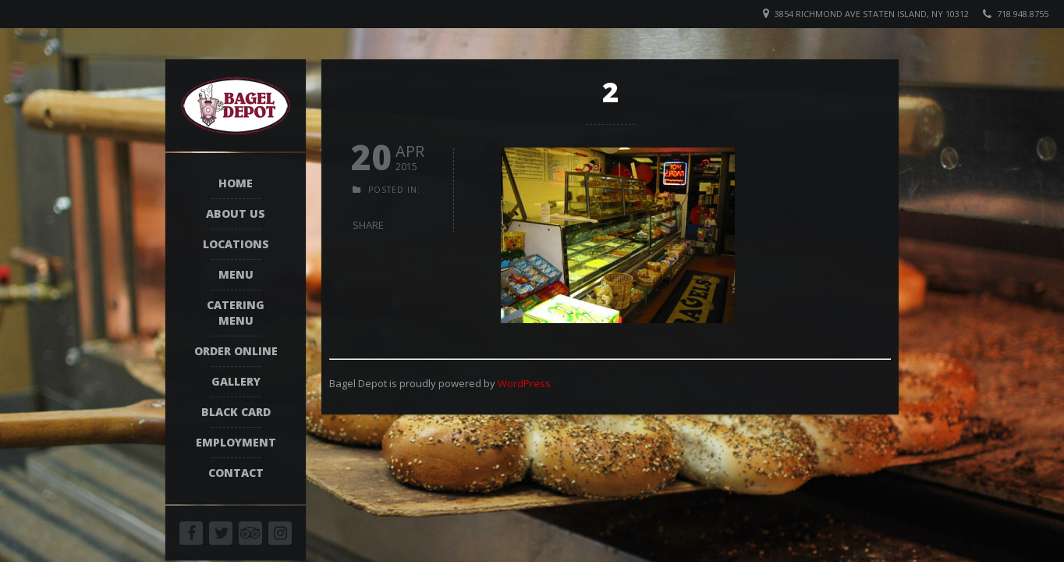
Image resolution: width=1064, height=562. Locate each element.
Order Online (236, 350)
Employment (236, 442)
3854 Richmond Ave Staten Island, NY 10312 (872, 14)
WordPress (524, 383)
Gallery (236, 381)
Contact (236, 472)
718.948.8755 (1022, 14)
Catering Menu (235, 312)
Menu (236, 274)
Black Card (236, 411)
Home (235, 183)
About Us (235, 213)
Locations (236, 244)
